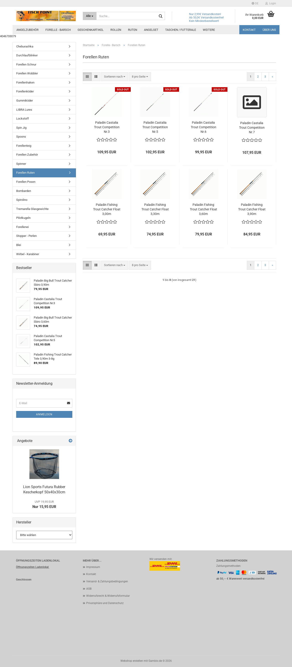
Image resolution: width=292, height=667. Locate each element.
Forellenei (22, 227)
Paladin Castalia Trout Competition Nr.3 (107, 127)
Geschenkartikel (91, 29)
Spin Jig (21, 127)
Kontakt (249, 29)
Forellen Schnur (26, 64)
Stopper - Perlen (26, 236)
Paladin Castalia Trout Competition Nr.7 (252, 127)
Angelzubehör (27, 29)
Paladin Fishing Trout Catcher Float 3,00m (106, 209)
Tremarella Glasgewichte (32, 209)
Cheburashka (24, 46)
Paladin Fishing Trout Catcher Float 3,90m (252, 209)
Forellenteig (23, 145)
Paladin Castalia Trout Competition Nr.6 (203, 127)
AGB (88, 588)
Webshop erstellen (131, 660)
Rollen (115, 29)
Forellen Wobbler (27, 73)
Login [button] (270, 3)
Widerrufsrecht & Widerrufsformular (108, 595)
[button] (255, 3)
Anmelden (44, 414)
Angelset (151, 29)
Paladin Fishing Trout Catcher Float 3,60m (203, 209)
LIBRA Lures (24, 109)
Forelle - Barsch (58, 29)
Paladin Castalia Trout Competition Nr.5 (155, 127)
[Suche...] (90, 16)
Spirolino (21, 199)
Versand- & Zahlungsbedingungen (107, 581)
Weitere (209, 29)
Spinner (21, 163)
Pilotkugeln (23, 218)
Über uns (269, 29)
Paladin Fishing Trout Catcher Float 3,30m (155, 209)
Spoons (21, 136)
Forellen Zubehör (27, 154)
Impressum (93, 567)
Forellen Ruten (25, 172)
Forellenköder (25, 91)
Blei (18, 245)
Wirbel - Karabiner (27, 254)
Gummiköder (24, 100)
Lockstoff (22, 118)
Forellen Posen (25, 181)
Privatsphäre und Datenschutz (105, 603)
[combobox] (114, 76)
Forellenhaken (25, 82)
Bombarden (23, 191)
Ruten (132, 29)
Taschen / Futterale (180, 29)
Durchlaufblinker (27, 55)
